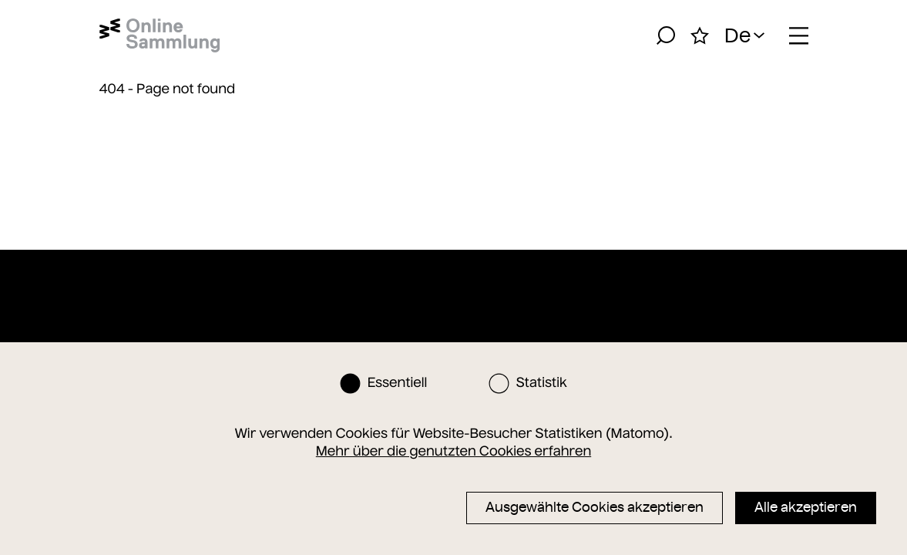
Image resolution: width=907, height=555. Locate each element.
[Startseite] (160, 35)
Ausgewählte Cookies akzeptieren (594, 507)
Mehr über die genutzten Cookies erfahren (453, 450)
